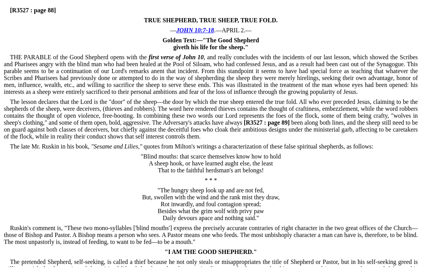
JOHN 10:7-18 (195, 30)
